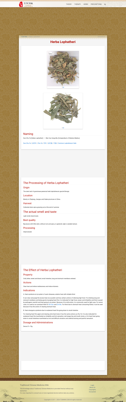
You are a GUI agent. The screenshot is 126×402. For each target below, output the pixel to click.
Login (92, 385)
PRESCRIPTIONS (96, 4)
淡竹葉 (50, 143)
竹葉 (55, 143)
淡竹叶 (34, 143)
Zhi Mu (59, 304)
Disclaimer (92, 392)
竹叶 (45, 143)
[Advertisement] (63, 21)
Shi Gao (51, 304)
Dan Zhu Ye (27, 143)
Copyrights (92, 389)
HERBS (86, 4)
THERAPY (77, 4)
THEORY (69, 4)
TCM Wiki (24, 37)
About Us (92, 387)
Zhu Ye (40, 143)
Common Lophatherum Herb (67, 143)
